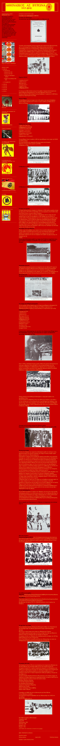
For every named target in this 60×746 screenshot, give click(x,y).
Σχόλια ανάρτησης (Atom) (29, 739)
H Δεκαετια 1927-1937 (8, 73)
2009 (4, 84)
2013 (4, 91)
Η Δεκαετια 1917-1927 (8, 72)
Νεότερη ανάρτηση (22, 737)
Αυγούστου (6, 70)
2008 (4, 69)
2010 (4, 86)
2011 (4, 87)
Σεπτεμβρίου (6, 82)
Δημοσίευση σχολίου (23, 735)
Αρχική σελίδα (38, 737)
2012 (4, 89)
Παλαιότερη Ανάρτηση (54, 737)
